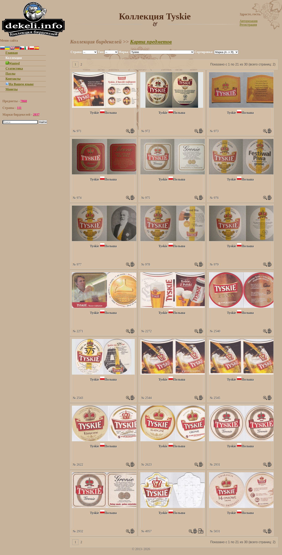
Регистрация (248, 24)
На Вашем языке (20, 84)
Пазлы (10, 73)
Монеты (12, 89)
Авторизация (249, 21)
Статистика (14, 68)
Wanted (13, 63)
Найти (43, 122)
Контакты (13, 78)
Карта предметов (151, 42)
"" (90, 52)
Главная (12, 52)
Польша (111, 112)
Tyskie (94, 112)
